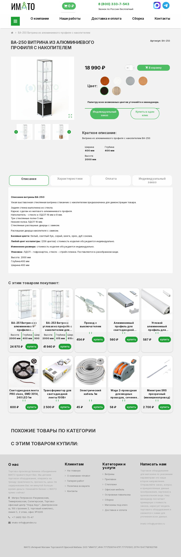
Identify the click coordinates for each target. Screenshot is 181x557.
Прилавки (110, 479)
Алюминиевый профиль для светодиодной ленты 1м (123, 326)
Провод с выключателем (90, 324)
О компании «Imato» (78, 475)
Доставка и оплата (106, 18)
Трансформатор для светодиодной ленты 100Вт (57, 394)
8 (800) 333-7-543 (113, 4)
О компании (40, 18)
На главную (74, 470)
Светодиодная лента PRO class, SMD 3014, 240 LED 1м (24, 394)
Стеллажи (111, 484)
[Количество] (131, 68)
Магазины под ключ (116, 504)
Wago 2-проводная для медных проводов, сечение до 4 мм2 (123, 394)
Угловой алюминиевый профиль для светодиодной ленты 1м (157, 326)
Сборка (138, 18)
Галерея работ (75, 480)
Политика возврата (78, 486)
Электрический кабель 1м (90, 392)
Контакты (162, 18)
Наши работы (70, 18)
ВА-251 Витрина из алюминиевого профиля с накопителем (24, 326)
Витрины (109, 474)
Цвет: (92, 86)
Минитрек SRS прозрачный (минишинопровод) (157, 394)
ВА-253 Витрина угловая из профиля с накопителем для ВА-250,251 (57, 326)
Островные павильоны (118, 494)
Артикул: (155, 40)
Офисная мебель (114, 489)
